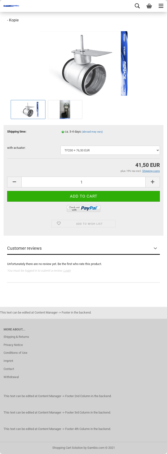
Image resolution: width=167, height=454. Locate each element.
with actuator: (16, 148)
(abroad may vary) (92, 131)
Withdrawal (11, 377)
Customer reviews (24, 248)
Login (67, 270)
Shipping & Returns (16, 337)
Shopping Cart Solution (67, 447)
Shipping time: (16, 131)
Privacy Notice (13, 345)
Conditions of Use (15, 352)
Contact (9, 369)
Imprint (8, 361)
